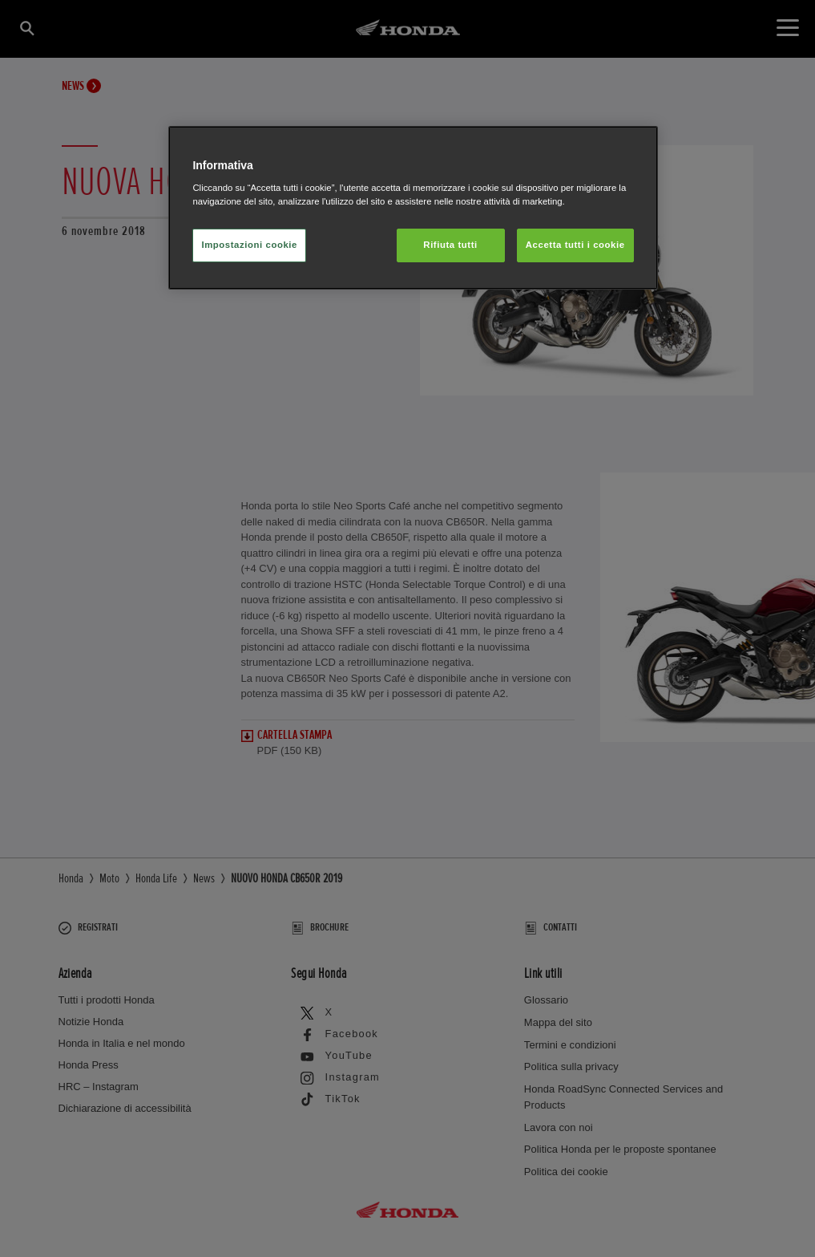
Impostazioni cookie (249, 244)
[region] (412, 208)
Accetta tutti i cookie (575, 244)
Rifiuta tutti (450, 244)
